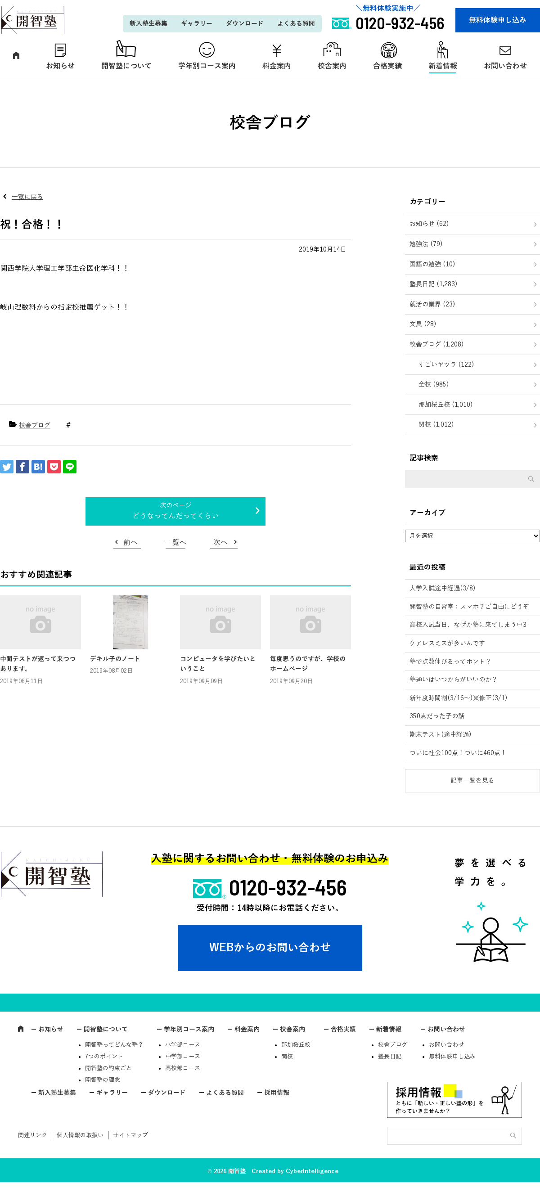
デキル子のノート (115, 659)
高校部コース (182, 1068)
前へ (130, 543)
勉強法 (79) (426, 244)
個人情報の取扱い (80, 1135)
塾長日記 (389, 1056)
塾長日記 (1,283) (434, 284)
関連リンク (32, 1135)
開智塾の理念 (102, 1080)
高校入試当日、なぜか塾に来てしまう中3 (468, 624)
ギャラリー (196, 23)
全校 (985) (433, 384)
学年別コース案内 (207, 66)
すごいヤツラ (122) (446, 364)
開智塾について (126, 66)
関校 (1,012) (436, 424)
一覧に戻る (27, 197)
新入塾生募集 (148, 23)
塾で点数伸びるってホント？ (450, 661)
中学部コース (182, 1056)
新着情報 (442, 66)
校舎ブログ (34, 425)
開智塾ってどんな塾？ (114, 1045)
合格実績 (387, 66)
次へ (220, 543)
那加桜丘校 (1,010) (445, 404)
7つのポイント (104, 1056)
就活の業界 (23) (432, 304)
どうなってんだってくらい (175, 516)
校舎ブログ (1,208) (437, 344)
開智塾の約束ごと (108, 1068)
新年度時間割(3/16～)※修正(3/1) (459, 698)
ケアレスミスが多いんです (447, 643)
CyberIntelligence (312, 1171)
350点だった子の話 (437, 716)
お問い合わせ (446, 1029)
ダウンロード (245, 23)
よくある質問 (296, 23)
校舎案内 (332, 66)
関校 (287, 1056)
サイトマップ (130, 1135)
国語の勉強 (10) (432, 264)
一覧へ (175, 543)
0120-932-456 (288, 887)
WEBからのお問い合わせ (270, 948)
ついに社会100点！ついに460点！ (458, 753)
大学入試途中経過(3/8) (443, 588)
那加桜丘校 (295, 1045)
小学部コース (182, 1045)
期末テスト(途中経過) (441, 734)
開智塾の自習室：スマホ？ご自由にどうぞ (469, 606)
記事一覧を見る (472, 780)
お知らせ (60, 66)
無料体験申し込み (497, 20)
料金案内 (276, 66)
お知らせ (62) (429, 223)
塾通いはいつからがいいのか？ (454, 679)
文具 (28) (423, 324)
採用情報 (276, 1092)
